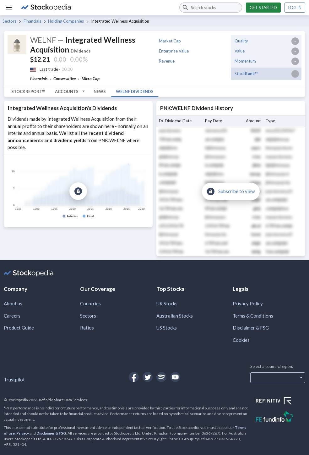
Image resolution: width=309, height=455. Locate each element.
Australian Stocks (174, 316)
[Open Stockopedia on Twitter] (148, 377)
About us (13, 303)
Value (240, 50)
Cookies (241, 340)
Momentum (245, 61)
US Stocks (166, 327)
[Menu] (9, 8)
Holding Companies (66, 21)
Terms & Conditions (253, 316)
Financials (32, 21)
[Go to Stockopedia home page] (97, 7)
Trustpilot (14, 379)
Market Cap (170, 40)
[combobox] (210, 8)
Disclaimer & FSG (251, 327)
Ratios (87, 327)
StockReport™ (28, 91)
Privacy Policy (248, 303)
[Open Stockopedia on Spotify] (161, 377)
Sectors (9, 21)
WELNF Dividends (135, 91)
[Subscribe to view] (78, 191)
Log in (294, 7)
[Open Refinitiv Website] (280, 401)
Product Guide (19, 327)
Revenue (167, 61)
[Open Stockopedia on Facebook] (134, 377)
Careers (12, 316)
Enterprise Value (174, 50)
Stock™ (246, 73)
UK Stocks (166, 303)
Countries (90, 303)
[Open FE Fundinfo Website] (280, 417)
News (100, 91)
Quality (241, 40)
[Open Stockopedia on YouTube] (175, 377)
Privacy (22, 433)
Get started (263, 7)
